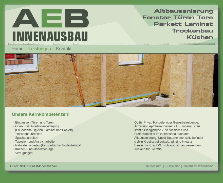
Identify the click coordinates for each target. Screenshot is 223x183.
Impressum (153, 166)
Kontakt (63, 48)
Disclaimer (172, 166)
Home (17, 48)
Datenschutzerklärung (198, 166)
